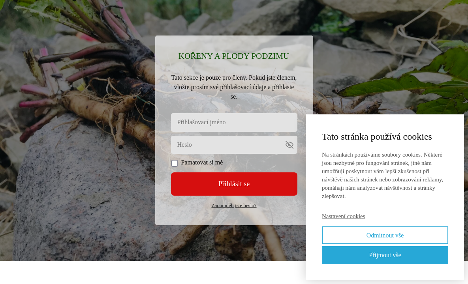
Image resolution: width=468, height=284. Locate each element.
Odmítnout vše (385, 235)
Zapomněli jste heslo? (233, 205)
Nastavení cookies (343, 216)
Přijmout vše (385, 255)
